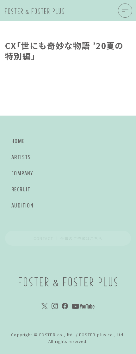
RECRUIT (21, 189)
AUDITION (22, 205)
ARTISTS (21, 157)
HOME (18, 141)
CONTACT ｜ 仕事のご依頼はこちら (68, 238)
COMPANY (22, 173)
